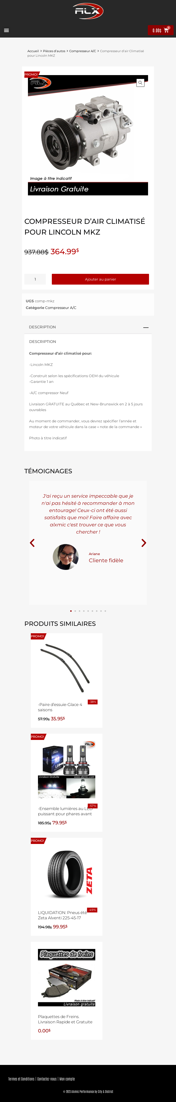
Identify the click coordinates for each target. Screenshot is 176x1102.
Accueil (33, 51)
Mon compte (67, 1078)
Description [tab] (42, 327)
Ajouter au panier (100, 279)
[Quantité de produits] (35, 279)
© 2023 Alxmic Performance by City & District (88, 1091)
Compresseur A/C (82, 51)
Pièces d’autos (54, 51)
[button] (6, 30)
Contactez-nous (47, 1078)
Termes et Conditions (21, 1078)
